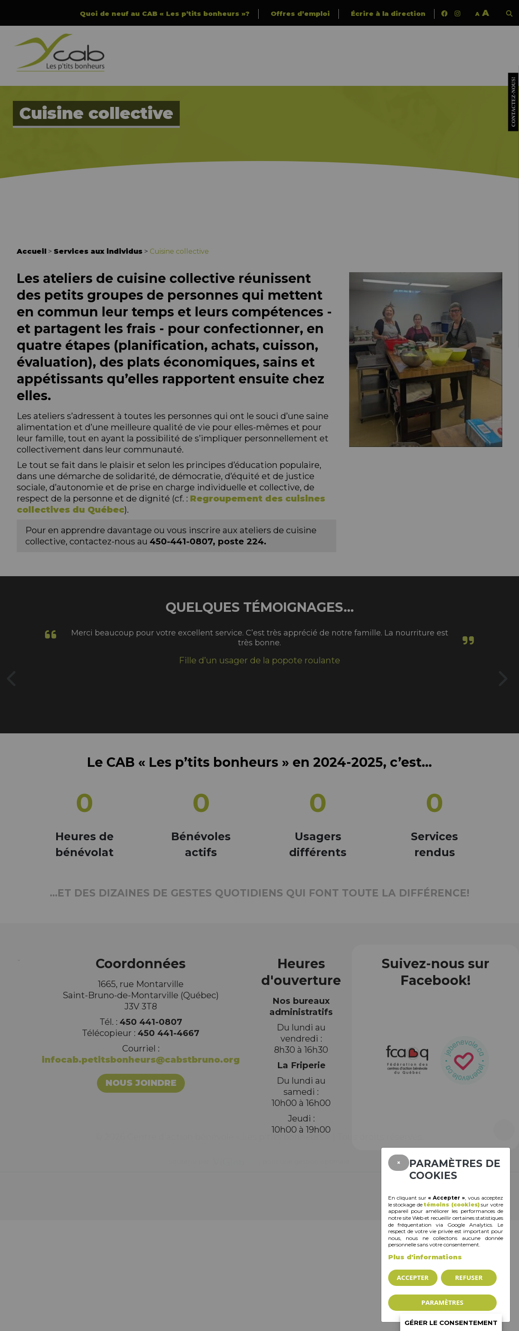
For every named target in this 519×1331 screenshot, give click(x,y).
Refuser (469, 1277)
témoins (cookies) (452, 1204)
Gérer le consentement (451, 1323)
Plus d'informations (425, 1257)
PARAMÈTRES (442, 1302)
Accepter (412, 1277)
